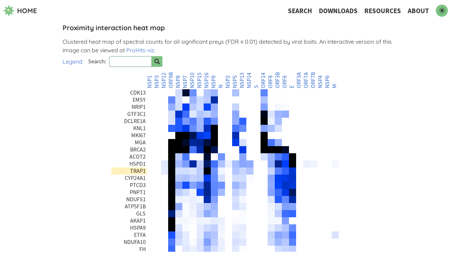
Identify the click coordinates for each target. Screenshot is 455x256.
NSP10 (192, 80)
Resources (382, 10)
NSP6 (327, 81)
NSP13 (242, 80)
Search (300, 10)
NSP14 (249, 80)
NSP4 (320, 81)
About (418, 10)
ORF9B (171, 80)
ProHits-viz (140, 50)
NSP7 (185, 81)
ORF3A (299, 80)
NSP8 (178, 81)
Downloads (338, 10)
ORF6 (284, 81)
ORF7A (306, 80)
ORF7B (313, 80)
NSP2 (227, 81)
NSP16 (206, 80)
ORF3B (277, 80)
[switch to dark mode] (442, 11)
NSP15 (199, 80)
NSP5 (235, 81)
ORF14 (263, 80)
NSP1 (149, 81)
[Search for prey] (157, 61)
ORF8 (270, 81)
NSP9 (213, 81)
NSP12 (163, 80)
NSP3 (156, 81)
